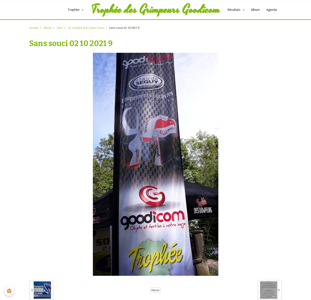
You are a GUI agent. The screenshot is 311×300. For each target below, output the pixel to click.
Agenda (271, 10)
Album (255, 10)
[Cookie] (9, 291)
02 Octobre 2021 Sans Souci (86, 28)
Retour (155, 290)
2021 (60, 28)
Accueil (33, 28)
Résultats (234, 10)
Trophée (74, 10)
